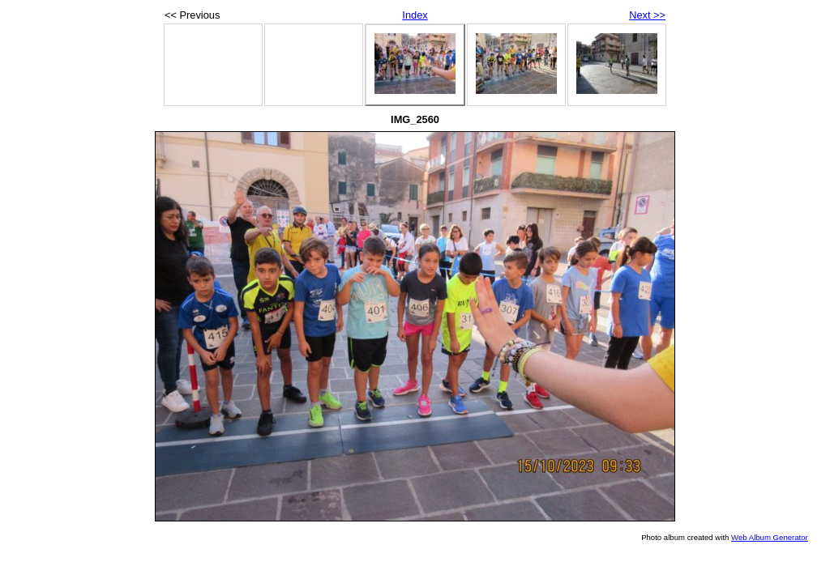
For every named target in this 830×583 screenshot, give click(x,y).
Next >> (647, 15)
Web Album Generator (769, 537)
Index (414, 15)
